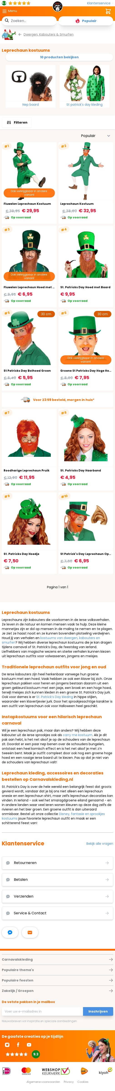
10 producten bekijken (59, 57)
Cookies (82, 1082)
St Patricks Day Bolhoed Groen (27, 371)
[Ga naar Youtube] (29, 1044)
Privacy (69, 1082)
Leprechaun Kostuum (77, 204)
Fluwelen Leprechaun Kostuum (27, 204)
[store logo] (57, 8)
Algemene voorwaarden (43, 1082)
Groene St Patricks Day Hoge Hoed (86, 371)
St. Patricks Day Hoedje (21, 554)
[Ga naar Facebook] (18, 1044)
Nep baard (30, 104)
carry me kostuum (77, 735)
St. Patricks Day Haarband (80, 470)
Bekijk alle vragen (99, 843)
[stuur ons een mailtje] (30, 932)
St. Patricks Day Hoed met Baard (85, 287)
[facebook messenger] (10, 932)
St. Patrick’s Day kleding (54, 697)
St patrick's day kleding (84, 104)
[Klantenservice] (100, 3)
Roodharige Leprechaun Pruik (26, 470)
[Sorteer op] (95, 135)
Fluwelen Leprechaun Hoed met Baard (33, 287)
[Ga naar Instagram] (7, 1044)
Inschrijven (98, 1011)
